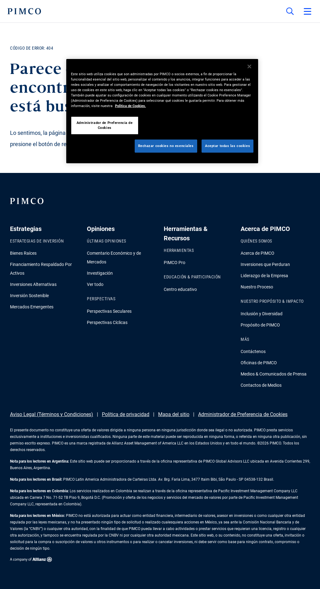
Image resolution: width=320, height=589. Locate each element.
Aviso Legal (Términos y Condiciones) (51, 414)
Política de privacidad (125, 414)
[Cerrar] (249, 66)
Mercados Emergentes (31, 306)
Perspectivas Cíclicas (107, 322)
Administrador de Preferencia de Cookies (243, 414)
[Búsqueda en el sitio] (290, 11)
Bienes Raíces (23, 253)
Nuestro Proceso (257, 286)
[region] (162, 111)
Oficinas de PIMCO (259, 362)
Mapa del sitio (173, 414)
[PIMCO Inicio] (24, 11)
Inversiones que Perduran (265, 264)
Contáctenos (253, 351)
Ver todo (95, 284)
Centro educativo (180, 289)
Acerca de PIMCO (257, 253)
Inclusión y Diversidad (261, 313)
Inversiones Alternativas (33, 284)
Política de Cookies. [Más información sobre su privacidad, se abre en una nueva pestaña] (130, 106)
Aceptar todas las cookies (227, 146)
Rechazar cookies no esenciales (166, 146)
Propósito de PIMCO (260, 324)
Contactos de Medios (261, 385)
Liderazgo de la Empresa (264, 275)
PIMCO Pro (174, 262)
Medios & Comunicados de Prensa (274, 373)
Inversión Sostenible (29, 295)
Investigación (100, 273)
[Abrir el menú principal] (307, 11)
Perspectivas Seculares (109, 311)
